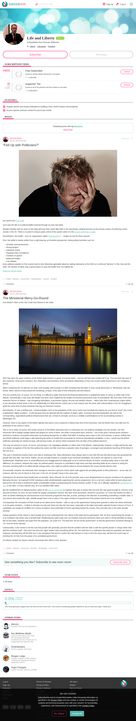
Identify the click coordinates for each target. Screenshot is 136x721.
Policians (16, 548)
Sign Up (6, 685)
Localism (53, 279)
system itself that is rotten (85, 232)
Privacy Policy (42, 685)
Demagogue (42, 548)
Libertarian (41, 46)
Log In (5, 682)
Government (25, 279)
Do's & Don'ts (76, 688)
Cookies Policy (88, 706)
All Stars (73, 682)
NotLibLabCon (55, 236)
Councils (46, 279)
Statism (9, 548)
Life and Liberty (16, 138)
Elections (78, 126)
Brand (72, 685)
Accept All (77, 713)
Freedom (51, 46)
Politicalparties (36, 279)
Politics (8, 279)
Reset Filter (68, 130)
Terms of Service (43, 682)
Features (7, 688)
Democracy (25, 548)
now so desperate (55, 490)
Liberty (32, 46)
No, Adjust (59, 713)
